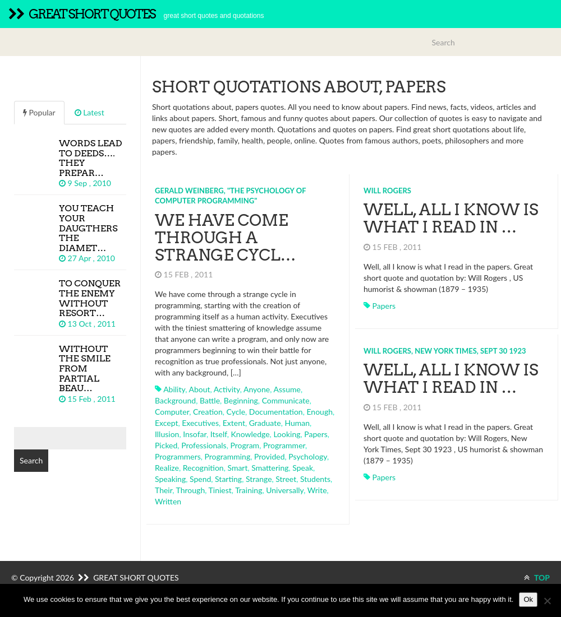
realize (167, 467)
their (163, 490)
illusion (167, 434)
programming (228, 456)
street (285, 479)
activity (227, 389)
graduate (265, 423)
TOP (537, 577)
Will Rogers (387, 190)
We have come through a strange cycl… (225, 238)
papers (316, 434)
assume (287, 389)
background (175, 400)
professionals (204, 445)
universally (285, 490)
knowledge (250, 434)
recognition (203, 467)
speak (302, 467)
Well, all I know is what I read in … (451, 218)
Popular (39, 112)
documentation (276, 411)
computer (172, 411)
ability (174, 389)
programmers (178, 456)
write (317, 490)
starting (228, 479)
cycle (236, 411)
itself (218, 434)
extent (234, 423)
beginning (241, 400)
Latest (89, 112)
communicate (286, 400)
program (244, 445)
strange (259, 479)
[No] (547, 600)
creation (208, 411)
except (166, 423)
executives (200, 423)
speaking (170, 479)
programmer (284, 445)
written (168, 501)
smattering (269, 467)
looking (286, 434)
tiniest (220, 490)
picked (166, 445)
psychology (307, 456)
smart (237, 467)
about (199, 389)
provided (269, 456)
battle (210, 400)
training (248, 490)
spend (200, 479)
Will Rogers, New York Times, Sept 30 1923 (445, 350)
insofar (194, 434)
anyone (256, 389)
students (315, 479)
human (297, 423)
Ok (528, 599)
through (190, 490)
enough (319, 411)
